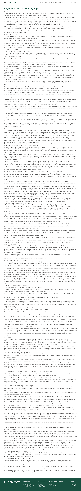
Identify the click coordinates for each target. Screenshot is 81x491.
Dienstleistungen (43, 2)
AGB (72, 482)
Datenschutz (73, 485)
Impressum (73, 484)
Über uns (64, 2)
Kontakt (71, 2)
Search (78, 2)
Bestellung (58, 2)
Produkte (51, 2)
